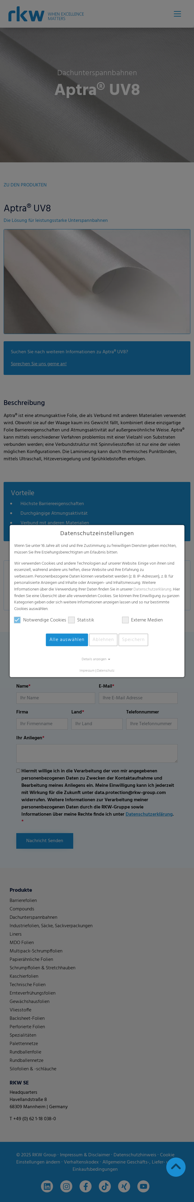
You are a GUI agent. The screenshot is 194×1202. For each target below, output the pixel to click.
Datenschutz (105, 671)
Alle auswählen (66, 640)
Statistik (81, 620)
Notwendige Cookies (40, 620)
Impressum (87, 671)
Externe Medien (142, 620)
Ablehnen (103, 640)
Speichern (133, 640)
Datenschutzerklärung (152, 589)
